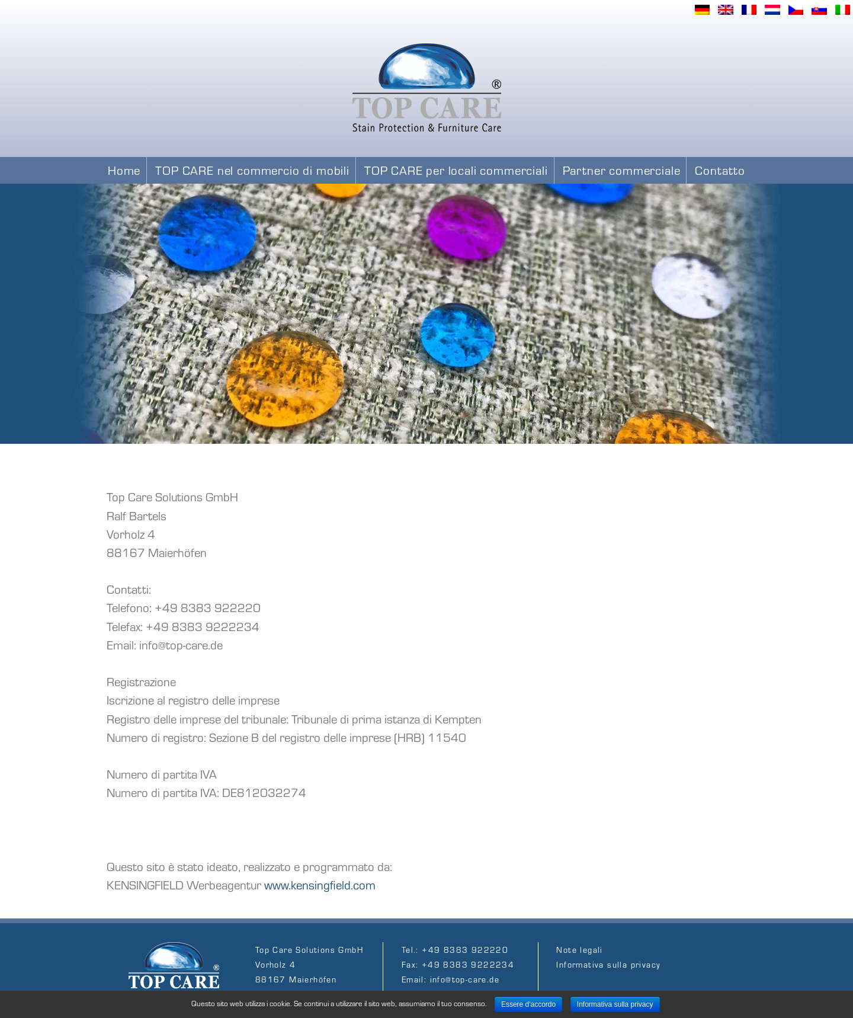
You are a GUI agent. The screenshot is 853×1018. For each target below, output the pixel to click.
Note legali (579, 949)
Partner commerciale (622, 169)
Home (124, 169)
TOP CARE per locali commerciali (456, 169)
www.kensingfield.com (320, 884)
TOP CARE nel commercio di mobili (252, 169)
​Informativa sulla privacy (608, 964)
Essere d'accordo (528, 1004)
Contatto (720, 169)
